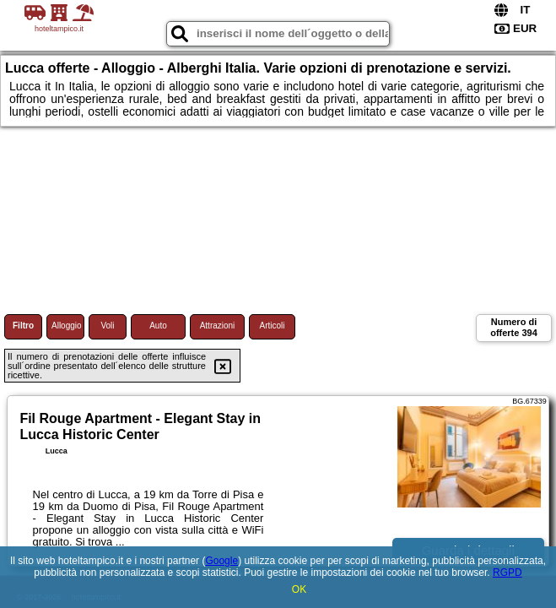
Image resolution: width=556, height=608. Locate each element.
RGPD (507, 572)
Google (221, 561)
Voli (107, 325)
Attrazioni (217, 325)
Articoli (271, 325)
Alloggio (66, 325)
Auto (158, 325)
